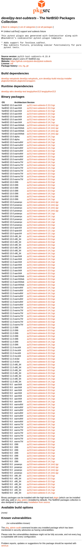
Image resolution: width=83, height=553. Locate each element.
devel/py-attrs (7, 95)
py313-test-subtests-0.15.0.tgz (41, 115)
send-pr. (5, 550)
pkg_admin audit (13, 532)
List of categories (27, 27)
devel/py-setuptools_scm (31, 82)
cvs (20, 70)
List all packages (44, 27)
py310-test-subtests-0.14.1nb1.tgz (43, 129)
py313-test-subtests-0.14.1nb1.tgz (43, 138)
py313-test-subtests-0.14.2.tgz (41, 126)
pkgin (55, 502)
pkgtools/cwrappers (26, 85)
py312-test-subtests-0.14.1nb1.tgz (43, 135)
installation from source (39, 506)
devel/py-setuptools (10, 82)
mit (11, 67)
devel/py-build (49, 82)
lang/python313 (34, 95)
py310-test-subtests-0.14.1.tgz (41, 217)
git (27, 70)
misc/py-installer (64, 82)
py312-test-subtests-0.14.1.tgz (41, 223)
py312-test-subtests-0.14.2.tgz (41, 123)
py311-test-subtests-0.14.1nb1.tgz (43, 132)
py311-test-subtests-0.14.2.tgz (41, 121)
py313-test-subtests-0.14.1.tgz (41, 226)
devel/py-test (20, 95)
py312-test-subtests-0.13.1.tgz (41, 237)
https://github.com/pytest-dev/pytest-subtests (31, 65)
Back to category (10, 27)
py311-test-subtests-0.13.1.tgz (41, 235)
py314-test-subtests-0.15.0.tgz (41, 118)
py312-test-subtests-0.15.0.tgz (41, 112)
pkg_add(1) (22, 504)
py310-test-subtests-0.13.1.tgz (41, 232)
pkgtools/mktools (9, 85)
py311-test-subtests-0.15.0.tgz (41, 109)
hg (24, 70)
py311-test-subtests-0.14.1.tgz (41, 220)
